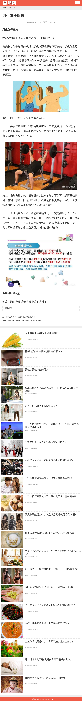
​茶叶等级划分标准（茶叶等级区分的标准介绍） (49, 587)
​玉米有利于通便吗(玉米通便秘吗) (22, 317)
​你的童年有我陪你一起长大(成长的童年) (45, 677)
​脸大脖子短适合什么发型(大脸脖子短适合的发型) (50, 514)
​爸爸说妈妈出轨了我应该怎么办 (41, 405)
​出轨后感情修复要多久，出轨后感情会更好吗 (48, 478)
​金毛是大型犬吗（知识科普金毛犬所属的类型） (49, 460)
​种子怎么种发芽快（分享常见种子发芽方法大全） (50, 532)
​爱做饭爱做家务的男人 (36, 369)
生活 (9, 8)
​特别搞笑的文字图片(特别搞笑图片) (43, 351)
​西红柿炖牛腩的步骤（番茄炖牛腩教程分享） (48, 623)
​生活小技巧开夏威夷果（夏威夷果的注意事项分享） (52, 496)
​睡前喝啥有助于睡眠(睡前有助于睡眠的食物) (48, 659)
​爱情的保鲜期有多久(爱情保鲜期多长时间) (25, 320)
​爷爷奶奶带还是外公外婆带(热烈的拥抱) (45, 442)
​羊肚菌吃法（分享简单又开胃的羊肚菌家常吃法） (50, 605)
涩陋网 (4, 8)
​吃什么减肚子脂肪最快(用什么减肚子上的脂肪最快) (51, 569)
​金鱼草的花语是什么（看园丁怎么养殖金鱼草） (49, 641)
